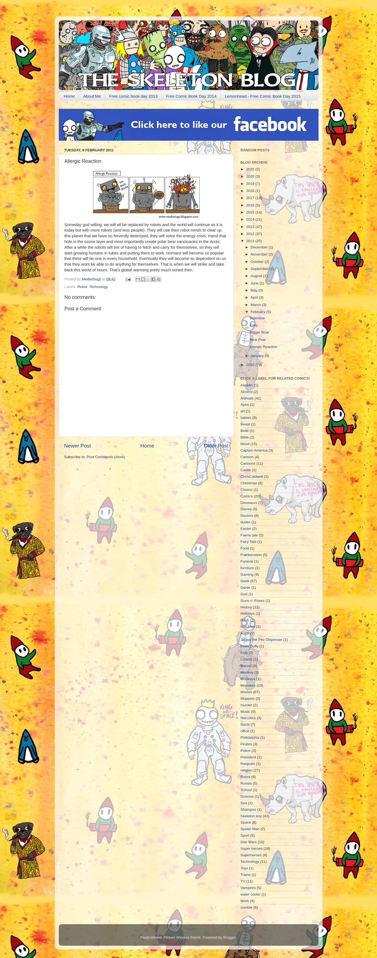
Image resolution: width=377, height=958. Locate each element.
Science (247, 796)
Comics (247, 496)
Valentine (257, 318)
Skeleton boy (251, 816)
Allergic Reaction (263, 347)
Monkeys (248, 679)
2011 (250, 241)
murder (246, 705)
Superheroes (251, 855)
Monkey (247, 672)
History (246, 607)
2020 (250, 176)
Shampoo (248, 809)
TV (243, 881)
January (258, 356)
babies (246, 418)
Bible (245, 437)
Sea (244, 803)
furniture (247, 568)
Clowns (247, 490)
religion (247, 770)
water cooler (251, 894)
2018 (250, 191)
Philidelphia (250, 737)
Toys (244, 868)
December (260, 247)
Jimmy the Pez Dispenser (261, 640)
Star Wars (249, 842)
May (255, 290)
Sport (245, 835)
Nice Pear (258, 340)
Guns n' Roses (253, 601)
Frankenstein (251, 555)
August (257, 276)
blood (245, 444)
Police (246, 751)
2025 (250, 169)
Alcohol (247, 392)
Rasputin (248, 764)
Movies (246, 692)
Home (69, 96)
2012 (250, 234)
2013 (250, 227)
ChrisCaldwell (252, 477)
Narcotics (248, 718)
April (255, 297)
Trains (246, 875)
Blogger (229, 937)
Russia (246, 783)
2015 (250, 212)
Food (245, 548)
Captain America (254, 450)
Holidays (248, 613)
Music (245, 712)
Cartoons (248, 463)
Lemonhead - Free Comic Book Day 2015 (263, 96)
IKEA (245, 620)
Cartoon (247, 457)
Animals (247, 398)
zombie (247, 907)
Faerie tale (249, 535)
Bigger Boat (259, 332)
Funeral (247, 561)
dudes (246, 522)
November (260, 254)
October (258, 262)
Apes (245, 405)
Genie (245, 587)
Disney (246, 509)
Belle (245, 431)
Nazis (245, 724)
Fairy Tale (248, 542)
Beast (245, 424)
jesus (245, 633)
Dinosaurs (249, 503)
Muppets (248, 698)
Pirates (246, 744)
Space (246, 822)
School (246, 790)
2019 (250, 184)
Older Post (216, 446)
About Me (92, 96)
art (243, 411)
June (255, 283)
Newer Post (77, 446)
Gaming (247, 574)
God (244, 594)
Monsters (248, 685)
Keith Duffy (250, 646)
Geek (245, 581)
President (248, 757)
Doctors (247, 515)
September (260, 269)
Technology (98, 287)
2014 (250, 219)
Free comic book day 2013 (133, 96)
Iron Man (248, 626)
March (256, 305)
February (259, 312)
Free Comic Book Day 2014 (191, 96)
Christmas (249, 483)
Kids (244, 653)
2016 (250, 205)
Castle (246, 470)
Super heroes (252, 848)
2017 (250, 198)
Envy (254, 325)
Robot (82, 287)
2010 (250, 365)
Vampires (248, 888)
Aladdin (247, 385)
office (245, 731)
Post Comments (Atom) (106, 457)
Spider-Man (250, 829)
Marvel (246, 666)
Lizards (247, 659)
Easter (246, 529)
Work (245, 901)
